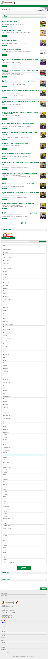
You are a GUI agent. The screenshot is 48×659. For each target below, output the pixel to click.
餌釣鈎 (5, 557)
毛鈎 (5, 533)
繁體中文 (5, 622)
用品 (5, 477)
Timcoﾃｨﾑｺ (6, 390)
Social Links (3, 629)
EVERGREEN (6, 288)
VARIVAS (6, 407)
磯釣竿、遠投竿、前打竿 (8, 518)
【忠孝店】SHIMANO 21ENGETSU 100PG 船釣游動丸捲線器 (16, 153)
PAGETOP (44, 588)
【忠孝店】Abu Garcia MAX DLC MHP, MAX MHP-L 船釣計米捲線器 (18, 183)
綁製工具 (6, 538)
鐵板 (5, 501)
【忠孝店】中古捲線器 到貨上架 (9, 21)
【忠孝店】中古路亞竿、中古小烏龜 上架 (11, 30)
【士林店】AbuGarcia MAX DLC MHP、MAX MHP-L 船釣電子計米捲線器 (19, 173)
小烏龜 (25, 32)
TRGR (5, 393)
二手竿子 (21, 32)
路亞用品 (6, 540)
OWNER (5, 349)
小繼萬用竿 (6, 509)
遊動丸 (5, 499)
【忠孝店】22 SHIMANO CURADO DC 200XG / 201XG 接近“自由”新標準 (19, 81)
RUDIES (5, 365)
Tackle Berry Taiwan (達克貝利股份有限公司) (23, 656)
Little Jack (6, 332)
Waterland (6, 412)
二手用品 (6, 437)
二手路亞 (6, 441)
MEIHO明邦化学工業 (8, 338)
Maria (5, 335)
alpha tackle (6, 263)
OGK (5, 343)
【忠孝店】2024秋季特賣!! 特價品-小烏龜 (11, 49)
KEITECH (6, 318)
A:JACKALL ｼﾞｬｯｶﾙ (7, 255)
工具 (5, 444)
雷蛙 (5, 503)
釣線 (5, 547)
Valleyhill (6, 404)
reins (5, 363)
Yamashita (6, 421)
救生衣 (5, 472)
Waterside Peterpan (8, 415)
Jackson (5, 310)
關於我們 (3, 640)
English (4, 624)
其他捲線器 (6, 452)
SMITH (5, 376)
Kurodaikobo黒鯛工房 (8, 324)
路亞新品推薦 (6, 482)
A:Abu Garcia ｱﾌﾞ (8, 51)
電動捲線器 (6, 459)
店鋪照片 (3, 642)
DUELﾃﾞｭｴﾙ (6, 282)
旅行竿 (5, 511)
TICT (5, 387)
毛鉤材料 (6, 535)
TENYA (5, 484)
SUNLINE (6, 379)
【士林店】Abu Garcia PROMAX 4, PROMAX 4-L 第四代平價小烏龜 (18, 203)
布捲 (5, 487)
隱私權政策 (3, 649)
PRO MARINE (7, 354)
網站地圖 (3, 647)
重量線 (5, 545)
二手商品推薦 (12, 32)
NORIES (5, 340)
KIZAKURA (6, 321)
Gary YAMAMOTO (8, 299)
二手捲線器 (16, 32)
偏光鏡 (5, 465)
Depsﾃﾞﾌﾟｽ (6, 277)
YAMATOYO (6, 423)
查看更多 (3, 26)
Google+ (4, 635)
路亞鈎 (5, 542)
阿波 (5, 552)
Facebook (4, 631)
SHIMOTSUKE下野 (8, 374)
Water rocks (6, 410)
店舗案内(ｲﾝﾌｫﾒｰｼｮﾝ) (8, 447)
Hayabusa (6, 304)
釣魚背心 (6, 479)
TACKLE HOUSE (7, 382)
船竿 (5, 520)
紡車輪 (5, 457)
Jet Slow (5, 313)
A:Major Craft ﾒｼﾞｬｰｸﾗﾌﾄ (9, 257)
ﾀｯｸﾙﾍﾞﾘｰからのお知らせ (9, 562)
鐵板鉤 (5, 550)
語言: (3, 620)
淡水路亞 (6, 494)
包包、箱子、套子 (7, 467)
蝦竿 (5, 523)
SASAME (6, 368)
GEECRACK (6, 302)
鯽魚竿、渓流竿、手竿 (8, 525)
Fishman (6, 291)
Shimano (7, 32)
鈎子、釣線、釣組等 (8, 528)
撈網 (5, 530)
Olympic (6, 346)
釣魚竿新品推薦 (7, 506)
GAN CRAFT (6, 296)
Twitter (3, 633)
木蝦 (5, 489)
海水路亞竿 (6, 513)
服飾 (5, 474)
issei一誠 (6, 307)
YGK (5, 426)
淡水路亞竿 (28, 32)
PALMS (5, 351)
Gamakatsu (6, 293)
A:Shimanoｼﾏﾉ (20, 51)
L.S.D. (5, 327)
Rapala (5, 360)
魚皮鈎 (5, 559)
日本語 (4, 626)
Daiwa (5, 271)
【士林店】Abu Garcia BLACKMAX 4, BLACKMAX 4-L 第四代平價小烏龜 (19, 213)
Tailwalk (6, 385)
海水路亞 (6, 491)
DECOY (5, 274)
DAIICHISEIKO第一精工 (8, 268)
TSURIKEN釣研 (7, 396)
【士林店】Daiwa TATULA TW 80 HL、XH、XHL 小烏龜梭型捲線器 (18, 123)
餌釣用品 (6, 554)
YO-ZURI (6, 429)
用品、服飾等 (6, 462)
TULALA (5, 401)
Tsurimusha (6, 399)
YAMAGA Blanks (7, 418)
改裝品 (5, 469)
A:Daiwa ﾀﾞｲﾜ (14, 51)
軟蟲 (5, 496)
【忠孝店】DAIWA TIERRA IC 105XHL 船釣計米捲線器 (15, 143)
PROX (5, 357)
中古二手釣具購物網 (5, 652)
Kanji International (8, 315)
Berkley (5, 266)
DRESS (5, 279)
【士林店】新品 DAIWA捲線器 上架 (10, 40)
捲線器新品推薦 (28, 51)
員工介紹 (3, 644)
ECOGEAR (6, 285)
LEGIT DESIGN (7, 329)
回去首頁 (3, 637)
